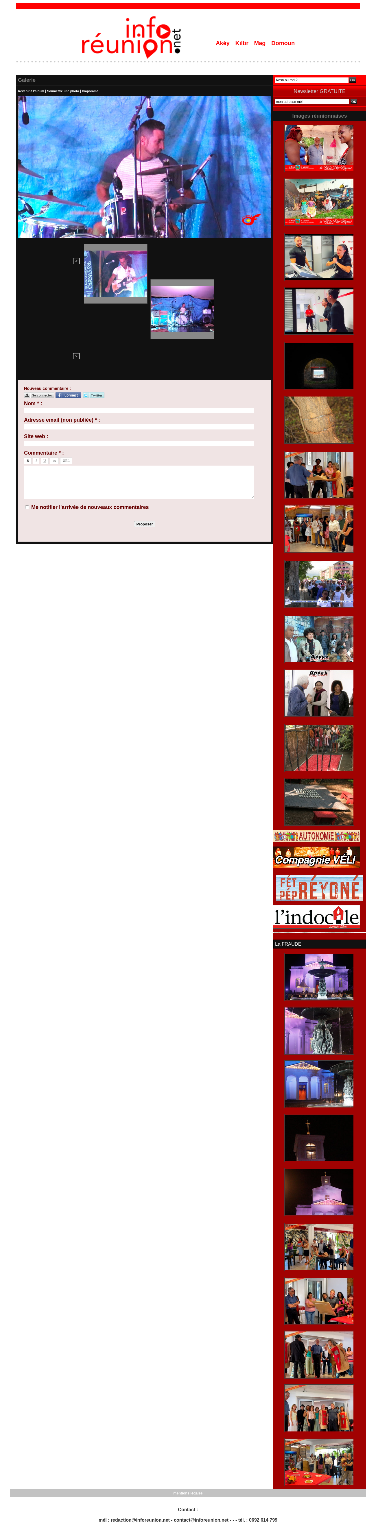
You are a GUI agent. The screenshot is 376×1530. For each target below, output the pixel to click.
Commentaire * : (44, 358)
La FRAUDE (288, 943)
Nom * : (33, 309)
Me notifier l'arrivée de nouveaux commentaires (90, 413)
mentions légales (188, 1493)
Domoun (283, 43)
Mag (261, 43)
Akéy (223, 43)
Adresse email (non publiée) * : (62, 325)
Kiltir (242, 43)
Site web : (36, 342)
